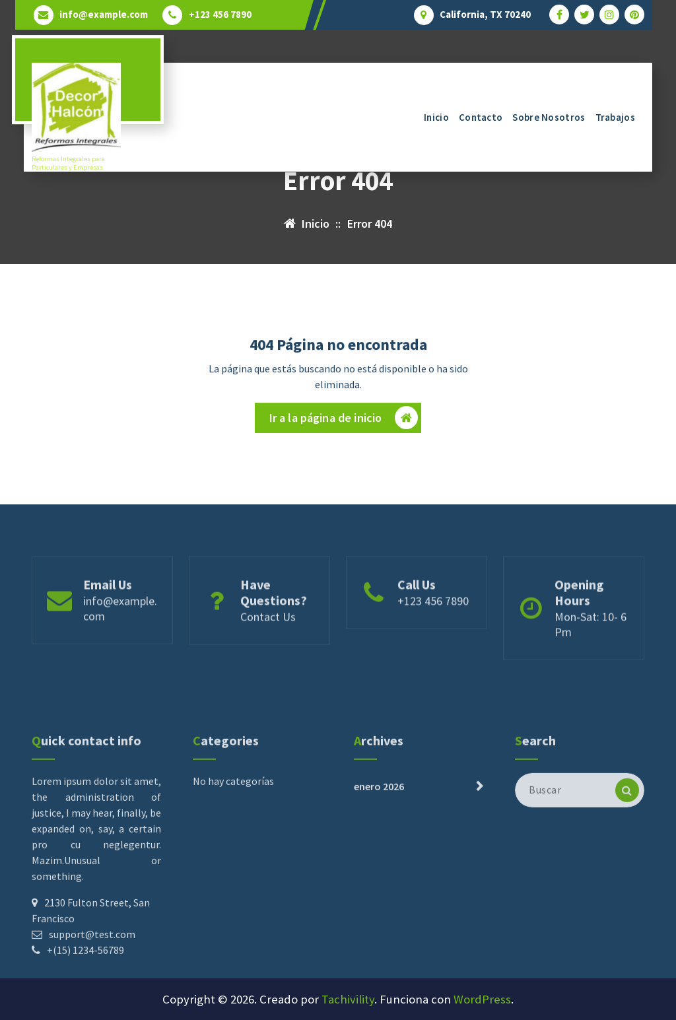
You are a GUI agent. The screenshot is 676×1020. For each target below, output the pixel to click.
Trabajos (615, 117)
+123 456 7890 (220, 14)
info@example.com (103, 14)
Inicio (436, 117)
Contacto (480, 117)
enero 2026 (379, 874)
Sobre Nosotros (548, 117)
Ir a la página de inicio (344, 422)
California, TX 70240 (485, 14)
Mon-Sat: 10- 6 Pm (590, 663)
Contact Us (268, 655)
